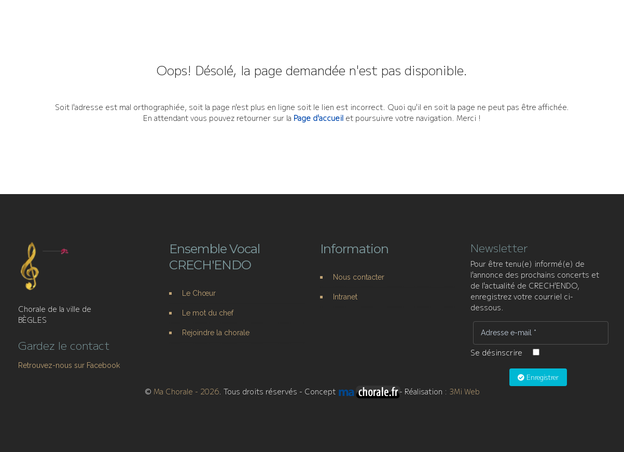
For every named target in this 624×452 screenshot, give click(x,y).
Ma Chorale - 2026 (186, 391)
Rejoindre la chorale (215, 332)
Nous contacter (358, 277)
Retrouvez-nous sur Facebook (69, 365)
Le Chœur (199, 293)
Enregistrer (538, 377)
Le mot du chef (207, 313)
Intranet (345, 297)
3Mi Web (464, 391)
